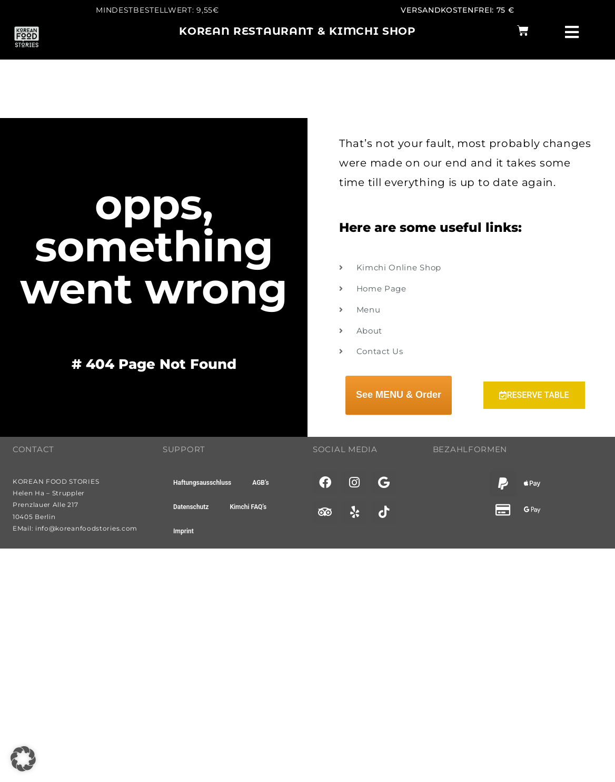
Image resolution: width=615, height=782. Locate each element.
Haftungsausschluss (202, 482)
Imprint (183, 531)
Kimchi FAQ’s (248, 507)
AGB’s (260, 482)
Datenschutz (191, 507)
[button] (23, 759)
